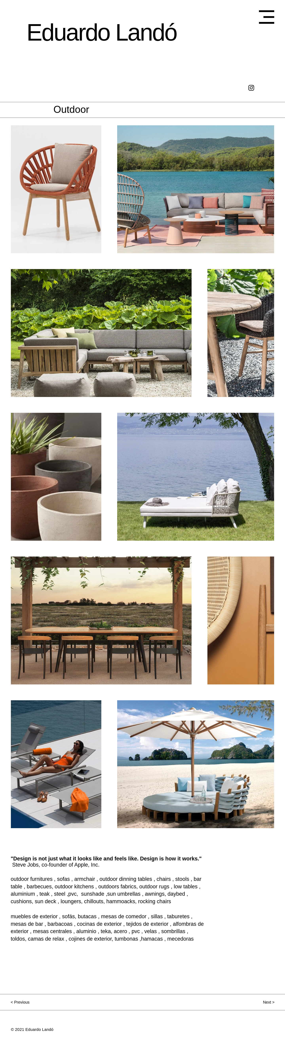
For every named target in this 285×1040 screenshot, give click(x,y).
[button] (266, 17)
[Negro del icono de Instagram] (251, 88)
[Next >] (260, 1002)
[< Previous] (25, 1002)
